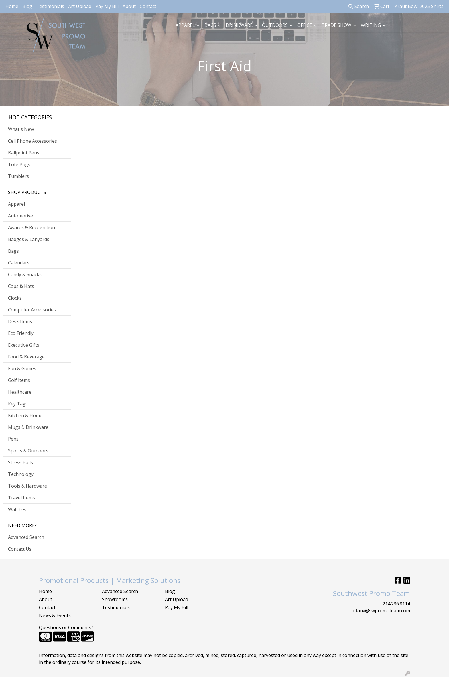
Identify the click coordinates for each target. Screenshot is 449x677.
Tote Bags (19, 164)
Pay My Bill (107, 6)
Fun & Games (22, 368)
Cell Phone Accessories (32, 141)
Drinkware (239, 25)
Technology (21, 474)
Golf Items (19, 380)
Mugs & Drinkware (28, 427)
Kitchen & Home (25, 415)
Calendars (18, 263)
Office (304, 25)
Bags (210, 25)
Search (358, 6)
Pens (13, 439)
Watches (17, 509)
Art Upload (79, 6)
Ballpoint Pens (23, 153)
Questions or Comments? (66, 627)
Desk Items (20, 321)
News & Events (55, 615)
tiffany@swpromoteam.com (380, 610)
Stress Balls (20, 462)
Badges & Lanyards (28, 239)
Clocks (15, 298)
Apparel (185, 25)
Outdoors (275, 25)
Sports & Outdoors (28, 451)
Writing (371, 25)
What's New (21, 129)
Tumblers (18, 176)
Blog (27, 6)
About (129, 6)
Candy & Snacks (25, 274)
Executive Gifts (23, 345)
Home (11, 6)
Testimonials (50, 6)
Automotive (20, 216)
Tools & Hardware (27, 486)
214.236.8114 (396, 604)
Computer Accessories (32, 310)
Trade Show (336, 25)
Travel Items (21, 497)
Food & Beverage (26, 357)
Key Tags (18, 404)
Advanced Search (26, 537)
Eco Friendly (21, 333)
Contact (148, 6)
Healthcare (19, 392)
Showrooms (115, 599)
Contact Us (19, 549)
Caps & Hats (21, 286)
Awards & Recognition (31, 227)
